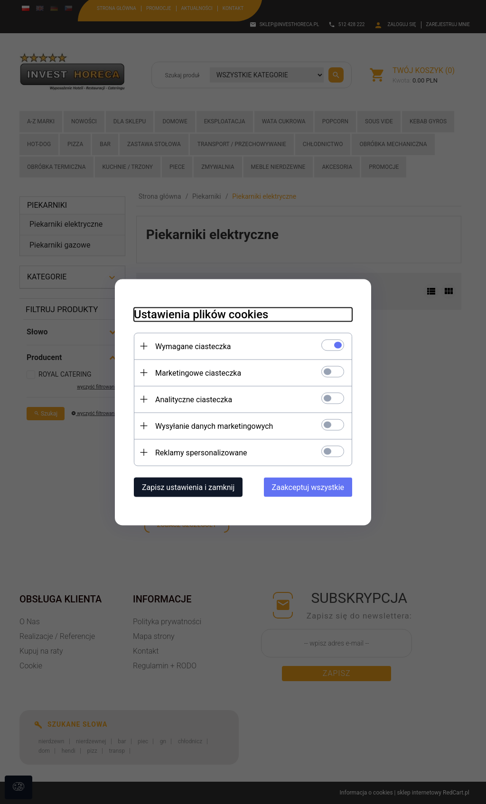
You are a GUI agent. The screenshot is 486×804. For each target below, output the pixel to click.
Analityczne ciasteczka (193, 399)
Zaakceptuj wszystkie (308, 486)
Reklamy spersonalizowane (201, 452)
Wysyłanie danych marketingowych (214, 425)
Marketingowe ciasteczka (198, 372)
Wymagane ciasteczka (193, 346)
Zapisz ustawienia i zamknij (188, 486)
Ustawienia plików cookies (201, 314)
